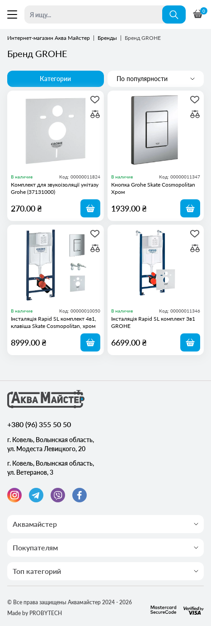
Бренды (107, 37)
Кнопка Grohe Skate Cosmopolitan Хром (153, 188)
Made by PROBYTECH (34, 613)
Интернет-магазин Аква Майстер (48, 37)
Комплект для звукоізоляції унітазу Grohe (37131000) (54, 188)
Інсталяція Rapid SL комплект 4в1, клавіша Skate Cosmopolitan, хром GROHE (53, 322)
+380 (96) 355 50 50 (39, 424)
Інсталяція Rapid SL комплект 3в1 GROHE (153, 322)
